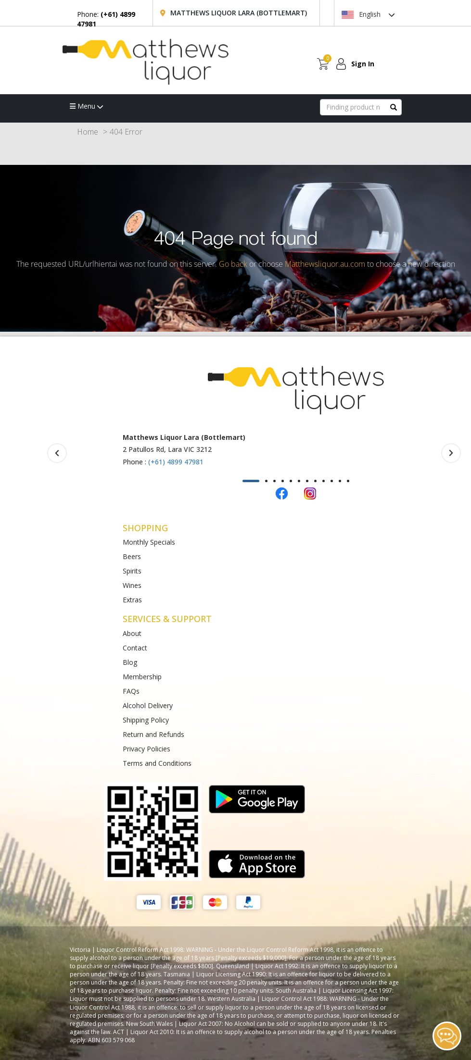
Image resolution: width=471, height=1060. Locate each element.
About (132, 633)
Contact (135, 647)
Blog (130, 662)
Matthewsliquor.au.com (325, 264)
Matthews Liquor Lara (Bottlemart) (238, 12)
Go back (233, 264)
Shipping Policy (146, 719)
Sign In (362, 63)
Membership (142, 676)
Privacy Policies (146, 748)
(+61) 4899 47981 (176, 461)
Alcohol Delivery (148, 705)
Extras (132, 599)
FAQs (131, 691)
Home (87, 131)
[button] (250, 481)
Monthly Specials (149, 542)
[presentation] (57, 453)
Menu (86, 106)
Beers (132, 556)
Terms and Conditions (157, 763)
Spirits (132, 570)
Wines (132, 585)
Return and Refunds (153, 734)
